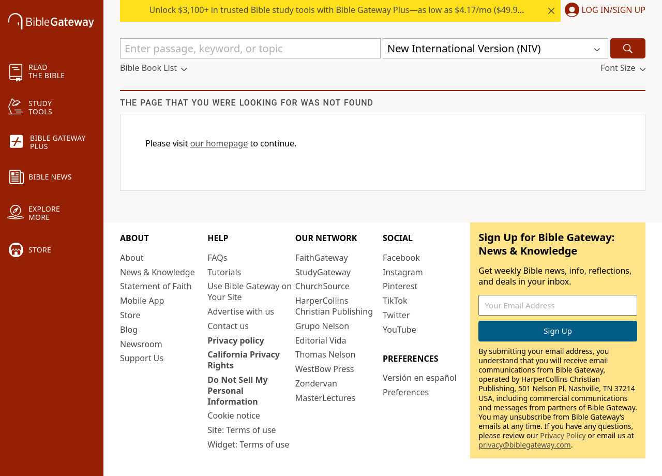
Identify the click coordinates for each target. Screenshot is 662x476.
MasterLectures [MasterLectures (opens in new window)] (325, 398)
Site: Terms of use (241, 430)
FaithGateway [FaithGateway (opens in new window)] (321, 257)
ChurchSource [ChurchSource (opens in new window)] (322, 286)
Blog (129, 329)
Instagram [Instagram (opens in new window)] (403, 272)
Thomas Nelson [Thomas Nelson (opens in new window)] (325, 354)
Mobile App (142, 300)
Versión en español (420, 377)
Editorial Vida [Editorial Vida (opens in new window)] (321, 340)
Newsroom (141, 344)
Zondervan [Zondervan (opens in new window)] (316, 383)
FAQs (217, 257)
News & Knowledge (157, 272)
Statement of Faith (156, 286)
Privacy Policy (562, 435)
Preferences (406, 392)
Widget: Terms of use (248, 444)
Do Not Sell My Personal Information (237, 390)
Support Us (141, 358)
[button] (603, 11)
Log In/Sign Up (613, 10)
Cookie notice (233, 415)
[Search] (627, 48)
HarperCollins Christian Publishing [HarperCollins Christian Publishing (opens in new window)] (334, 306)
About (131, 257)
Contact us (228, 326)
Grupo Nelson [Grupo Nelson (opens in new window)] (322, 326)
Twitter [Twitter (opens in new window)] (396, 315)
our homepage (219, 143)
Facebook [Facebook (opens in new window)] (401, 257)
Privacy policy (235, 340)
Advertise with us (240, 311)
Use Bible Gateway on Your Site (249, 291)
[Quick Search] (250, 48)
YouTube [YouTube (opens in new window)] (399, 329)
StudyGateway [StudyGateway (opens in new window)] (323, 272)
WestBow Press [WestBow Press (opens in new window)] (324, 369)
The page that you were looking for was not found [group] (246, 103)
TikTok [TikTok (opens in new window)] (395, 300)
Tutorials (224, 272)
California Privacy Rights (243, 360)
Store (130, 315)
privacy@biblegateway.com (524, 445)
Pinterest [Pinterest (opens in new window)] (400, 286)
